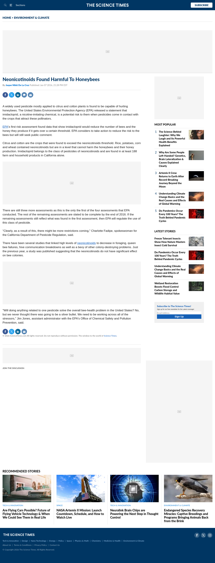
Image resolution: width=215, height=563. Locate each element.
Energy (52, 540)
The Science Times (108, 5)
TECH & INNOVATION (13, 505)
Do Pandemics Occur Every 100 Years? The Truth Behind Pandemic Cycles (169, 256)
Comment (24, 95)
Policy (61, 540)
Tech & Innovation (11, 540)
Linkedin (18, 95)
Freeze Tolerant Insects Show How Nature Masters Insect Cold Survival (169, 242)
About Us (7, 545)
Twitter (11, 95)
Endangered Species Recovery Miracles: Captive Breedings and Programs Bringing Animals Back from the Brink (186, 515)
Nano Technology (38, 540)
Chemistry (96, 540)
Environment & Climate (133, 540)
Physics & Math (82, 540)
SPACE (59, 505)
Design (25, 540)
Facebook (5, 95)
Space (69, 540)
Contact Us (55, 545)
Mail (30, 95)
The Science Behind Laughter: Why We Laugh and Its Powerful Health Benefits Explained (172, 138)
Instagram (209, 535)
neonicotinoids (86, 243)
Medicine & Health (112, 540)
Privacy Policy (40, 545)
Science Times (110, 335)
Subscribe (202, 5)
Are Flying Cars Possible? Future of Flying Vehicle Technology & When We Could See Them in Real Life (26, 513)
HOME (7, 17)
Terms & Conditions (22, 545)
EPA (5, 126)
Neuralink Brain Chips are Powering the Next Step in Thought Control (134, 513)
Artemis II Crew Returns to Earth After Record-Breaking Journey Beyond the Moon (171, 179)
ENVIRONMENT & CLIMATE (31, 17)
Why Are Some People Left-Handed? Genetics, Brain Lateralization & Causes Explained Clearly (172, 159)
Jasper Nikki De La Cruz (18, 85)
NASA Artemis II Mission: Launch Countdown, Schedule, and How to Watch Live (80, 513)
